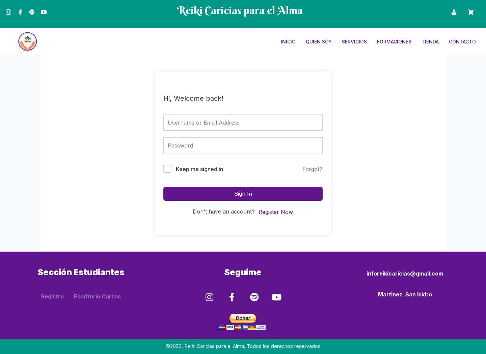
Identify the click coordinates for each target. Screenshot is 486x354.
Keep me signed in (199, 169)
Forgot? (312, 169)
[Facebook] (20, 8)
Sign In (243, 193)
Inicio (288, 41)
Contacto (462, 41)
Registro (52, 295)
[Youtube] (44, 8)
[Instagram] (8, 8)
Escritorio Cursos (97, 295)
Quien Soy (319, 41)
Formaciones (394, 41)
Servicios (354, 41)
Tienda (430, 41)
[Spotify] (32, 8)
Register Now (276, 211)
